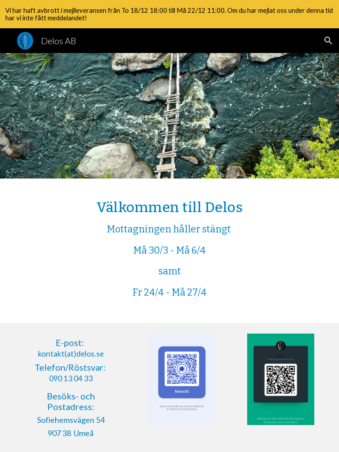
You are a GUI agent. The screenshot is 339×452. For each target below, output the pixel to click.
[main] (169, 250)
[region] (169, 14)
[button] (328, 40)
